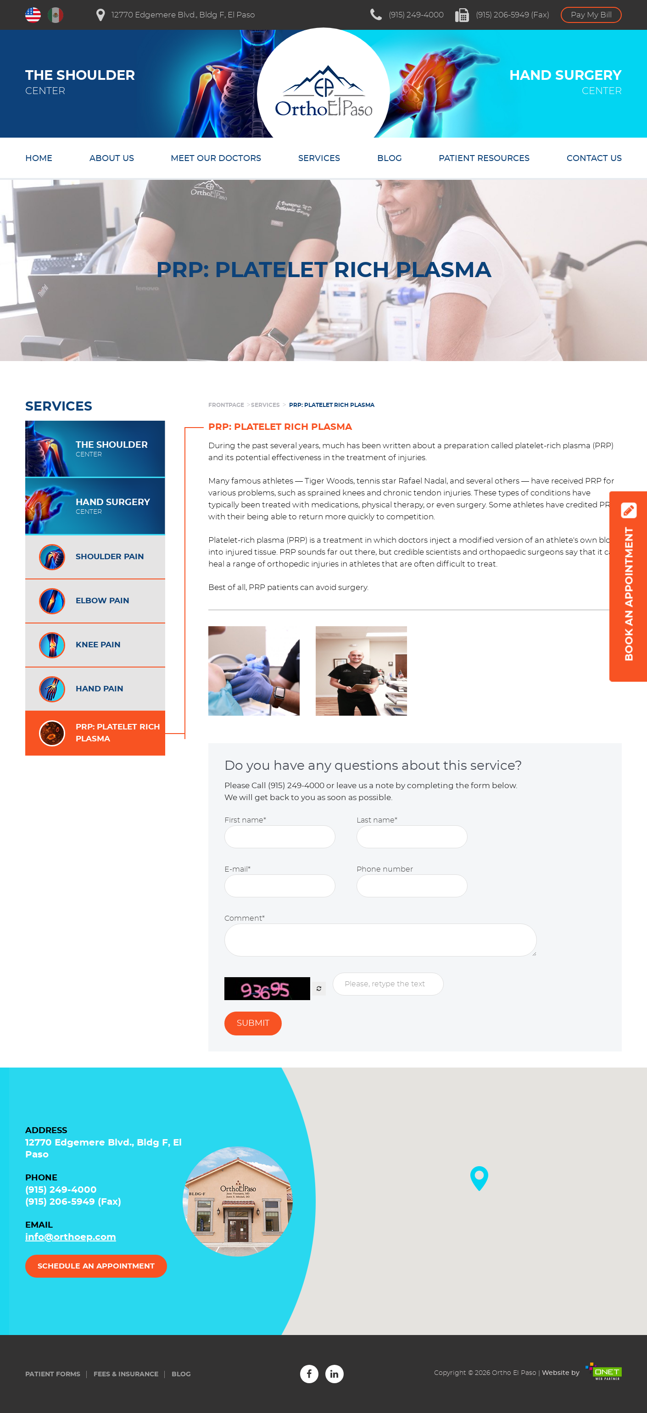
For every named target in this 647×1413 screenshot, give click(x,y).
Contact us (594, 159)
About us (111, 159)
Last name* (377, 820)
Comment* (244, 918)
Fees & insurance (126, 1374)
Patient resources (484, 159)
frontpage (226, 405)
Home (38, 159)
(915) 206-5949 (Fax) (502, 15)
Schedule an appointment (96, 1266)
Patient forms (52, 1374)
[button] (479, 1178)
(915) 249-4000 (407, 15)
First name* (245, 820)
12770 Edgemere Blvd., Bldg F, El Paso (175, 15)
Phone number (385, 869)
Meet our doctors (216, 159)
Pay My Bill (591, 15)
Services (319, 159)
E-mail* (237, 869)
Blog (389, 159)
